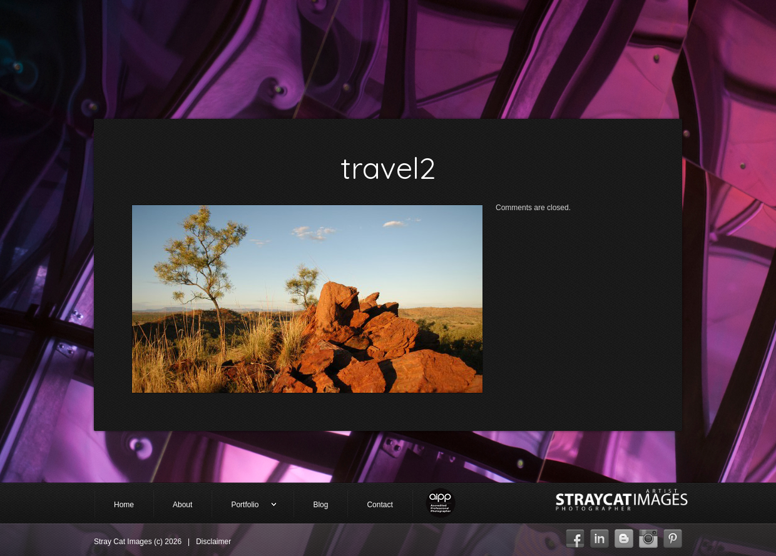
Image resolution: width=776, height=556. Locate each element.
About (182, 504)
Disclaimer (213, 541)
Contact (379, 504)
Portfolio (244, 505)
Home (124, 504)
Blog (320, 504)
